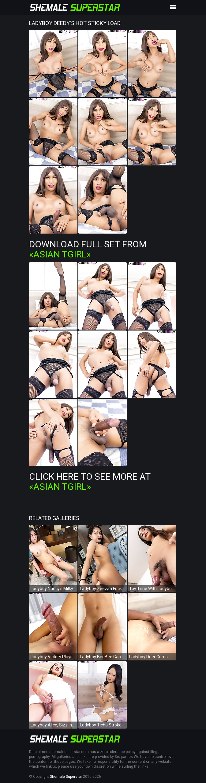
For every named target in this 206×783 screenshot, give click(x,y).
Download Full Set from (88, 249)
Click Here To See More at (89, 481)
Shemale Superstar (66, 776)
